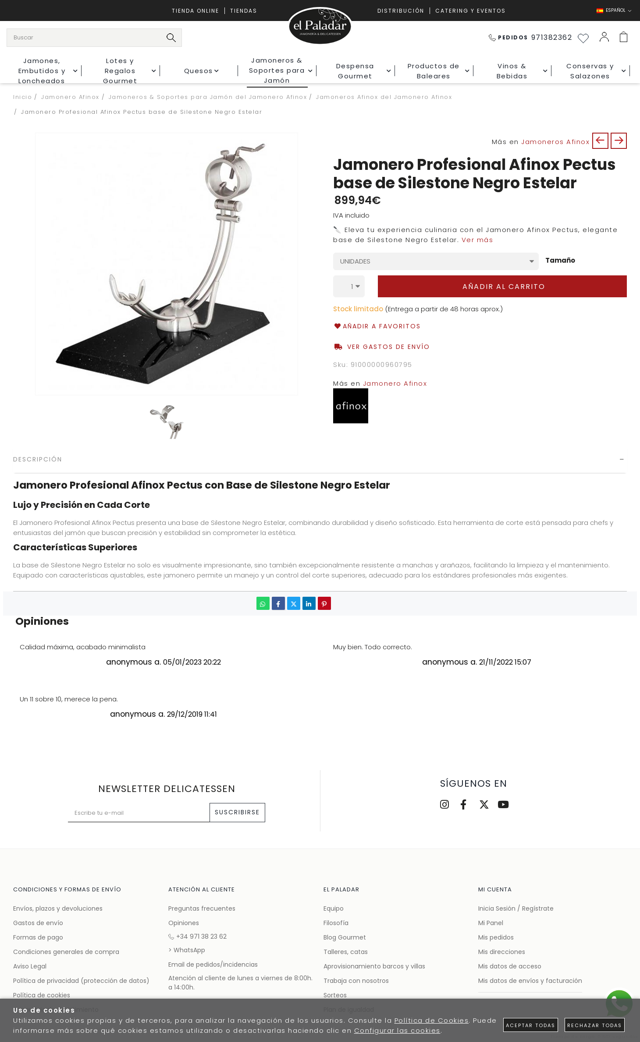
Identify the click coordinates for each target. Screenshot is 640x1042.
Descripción (37, 459)
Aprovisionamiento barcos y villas (374, 966)
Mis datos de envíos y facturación (530, 980)
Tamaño (560, 261)
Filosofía (336, 923)
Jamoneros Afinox (555, 141)
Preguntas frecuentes (201, 908)
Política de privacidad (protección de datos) (81, 980)
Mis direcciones (501, 951)
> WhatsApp (186, 950)
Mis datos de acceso (509, 966)
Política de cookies (41, 995)
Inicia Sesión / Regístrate (516, 908)
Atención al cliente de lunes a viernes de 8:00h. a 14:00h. (240, 983)
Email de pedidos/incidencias (213, 964)
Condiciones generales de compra (66, 951)
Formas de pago (38, 937)
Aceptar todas (530, 1025)
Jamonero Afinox (395, 383)
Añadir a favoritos (377, 326)
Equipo (334, 908)
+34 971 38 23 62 (197, 936)
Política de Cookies (432, 1020)
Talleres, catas (346, 951)
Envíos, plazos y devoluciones (58, 908)
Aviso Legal (29, 966)
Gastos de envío (38, 923)
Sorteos (335, 995)
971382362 (530, 37)
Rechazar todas (594, 1025)
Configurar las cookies (397, 1030)
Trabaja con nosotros (356, 980)
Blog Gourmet (345, 937)
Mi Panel (490, 923)
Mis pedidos (496, 937)
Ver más (478, 239)
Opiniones (183, 923)
